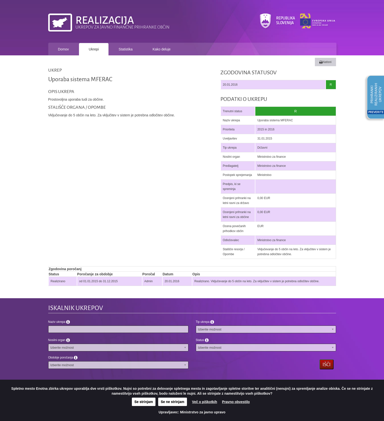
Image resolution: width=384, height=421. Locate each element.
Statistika (126, 49)
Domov (63, 49)
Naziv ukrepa (59, 322)
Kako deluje (161, 49)
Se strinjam (143, 402)
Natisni (325, 62)
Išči (327, 364)
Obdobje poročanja (63, 357)
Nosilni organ (59, 340)
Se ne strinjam (172, 402)
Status (202, 340)
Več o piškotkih (204, 402)
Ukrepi (94, 49)
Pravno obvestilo (236, 402)
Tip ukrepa (205, 322)
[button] (373, 98)
